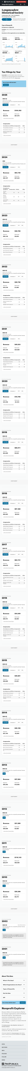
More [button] (3, 1060)
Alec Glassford (14, 1025)
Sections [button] (4, 1047)
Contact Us (6, 84)
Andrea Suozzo (6, 1025)
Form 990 (4, 75)
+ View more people (7, 135)
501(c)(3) (11, 27)
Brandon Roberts (5, 1026)
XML (19, 104)
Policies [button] (4, 1053)
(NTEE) (3, 30)
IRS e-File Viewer (15, 1033)
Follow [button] (4, 1056)
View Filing (5, 104)
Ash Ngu (20, 1025)
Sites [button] (3, 1044)
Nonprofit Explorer (7, 4)
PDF (19, 225)
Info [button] (3, 1050)
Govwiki (23, 1034)
